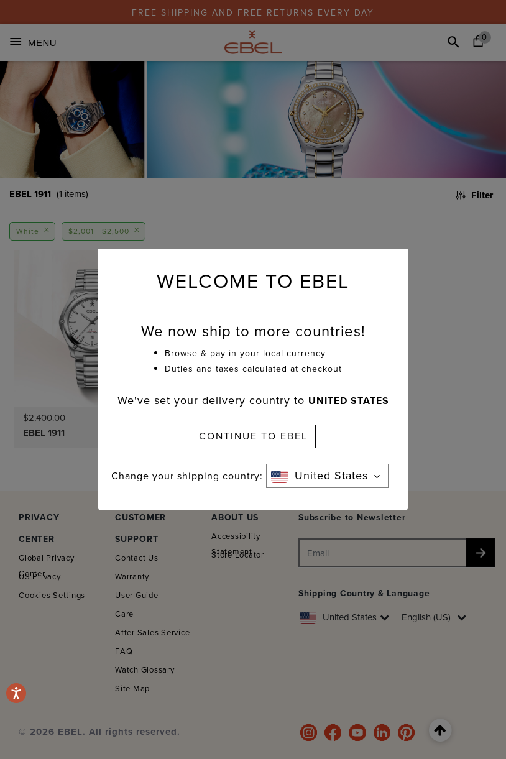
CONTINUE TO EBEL (253, 436)
